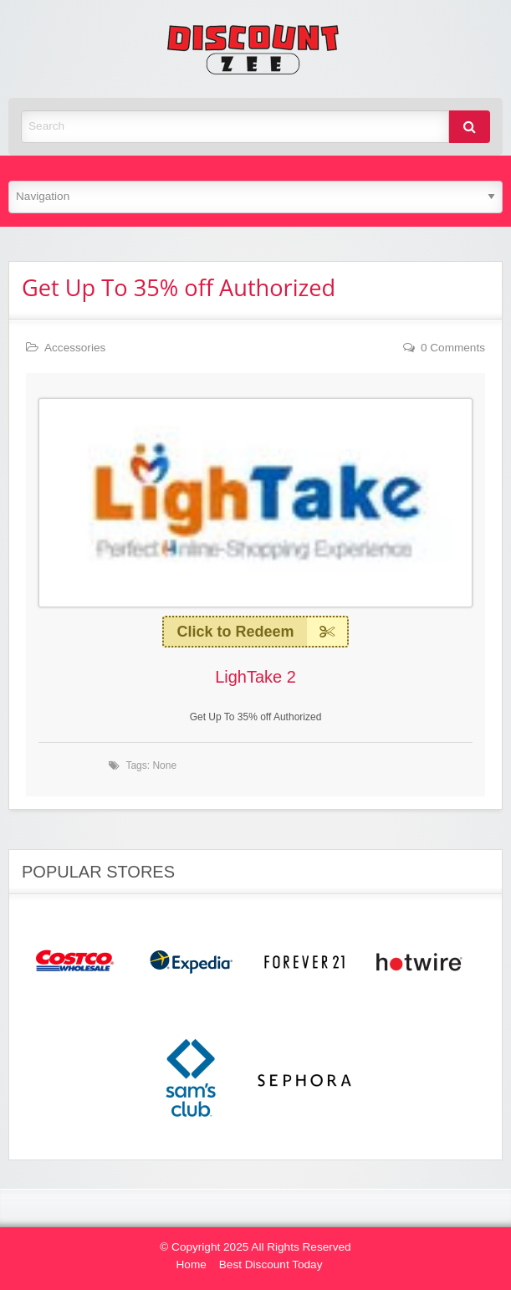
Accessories (74, 347)
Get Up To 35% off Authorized (178, 287)
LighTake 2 (255, 677)
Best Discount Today (271, 1264)
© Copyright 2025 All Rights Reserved (255, 1247)
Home (191, 1264)
